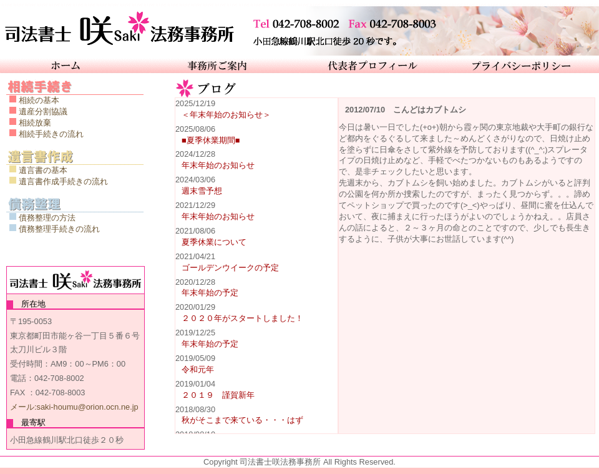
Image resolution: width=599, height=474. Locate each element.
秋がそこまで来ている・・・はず (242, 420)
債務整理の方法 (47, 217)
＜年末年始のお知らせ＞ (226, 114)
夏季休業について (214, 242)
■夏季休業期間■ (211, 140)
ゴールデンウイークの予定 (230, 267)
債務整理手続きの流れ (59, 229)
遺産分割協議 (43, 111)
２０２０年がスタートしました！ (242, 318)
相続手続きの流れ (51, 134)
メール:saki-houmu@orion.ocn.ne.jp (74, 407)
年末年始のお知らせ (218, 165)
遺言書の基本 (43, 170)
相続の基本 (39, 100)
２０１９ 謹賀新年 (218, 395)
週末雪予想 (202, 190)
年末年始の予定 (210, 292)
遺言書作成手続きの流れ (63, 181)
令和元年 (198, 369)
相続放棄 (35, 122)
